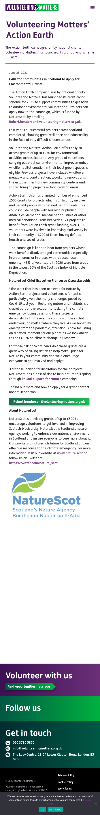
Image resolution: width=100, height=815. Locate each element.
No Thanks (55, 809)
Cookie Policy (65, 782)
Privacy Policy (66, 775)
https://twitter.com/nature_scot (33, 464)
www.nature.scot (70, 454)
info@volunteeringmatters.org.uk (37, 748)
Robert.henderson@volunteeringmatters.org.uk (45, 123)
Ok (42, 809)
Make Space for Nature (43, 380)
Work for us (65, 789)
